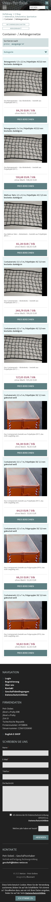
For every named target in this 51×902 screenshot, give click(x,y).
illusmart (30, 877)
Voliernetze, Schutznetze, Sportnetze (20, 17)
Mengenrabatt (16, 28)
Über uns (9, 685)
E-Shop (18, 14)
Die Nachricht (8, 783)
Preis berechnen (25, 119)
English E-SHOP (12, 734)
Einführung (7, 14)
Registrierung (12, 682)
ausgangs (16, 44)
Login (8, 678)
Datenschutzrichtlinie (16, 695)
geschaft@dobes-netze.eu (15, 862)
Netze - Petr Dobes (29, 873)
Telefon (6, 771)
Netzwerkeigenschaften (15, 24)
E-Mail (6, 759)
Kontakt (9, 688)
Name (6, 747)
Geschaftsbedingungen (17, 692)
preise (7, 44)
